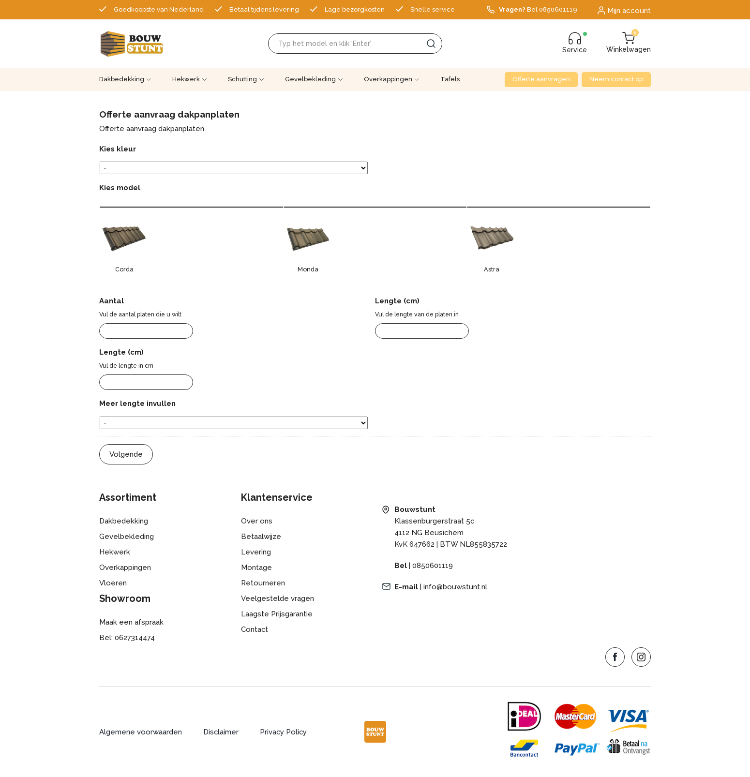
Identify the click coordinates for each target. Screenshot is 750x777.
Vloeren (113, 583)
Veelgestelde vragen (277, 598)
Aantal (111, 301)
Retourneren (263, 583)
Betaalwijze (261, 536)
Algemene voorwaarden (140, 732)
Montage (256, 567)
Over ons (256, 521)
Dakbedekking (121, 79)
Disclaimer (221, 732)
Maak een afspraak (131, 622)
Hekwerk (186, 79)
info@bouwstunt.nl (455, 587)
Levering (256, 552)
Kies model (119, 187)
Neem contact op (616, 79)
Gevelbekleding (310, 79)
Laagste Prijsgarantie (277, 614)
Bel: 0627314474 (127, 637)
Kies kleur (117, 149)
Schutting (242, 79)
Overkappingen (388, 79)
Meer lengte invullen (137, 403)
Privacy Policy (284, 732)
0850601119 (432, 565)
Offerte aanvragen (541, 79)
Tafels (450, 79)
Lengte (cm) (397, 301)
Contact (255, 629)
